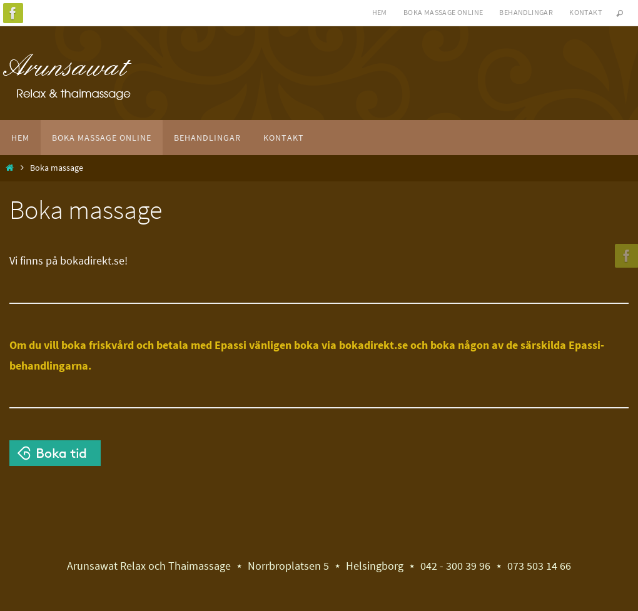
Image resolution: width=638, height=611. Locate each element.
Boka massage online (443, 12)
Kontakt (585, 12)
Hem (379, 12)
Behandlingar (526, 12)
